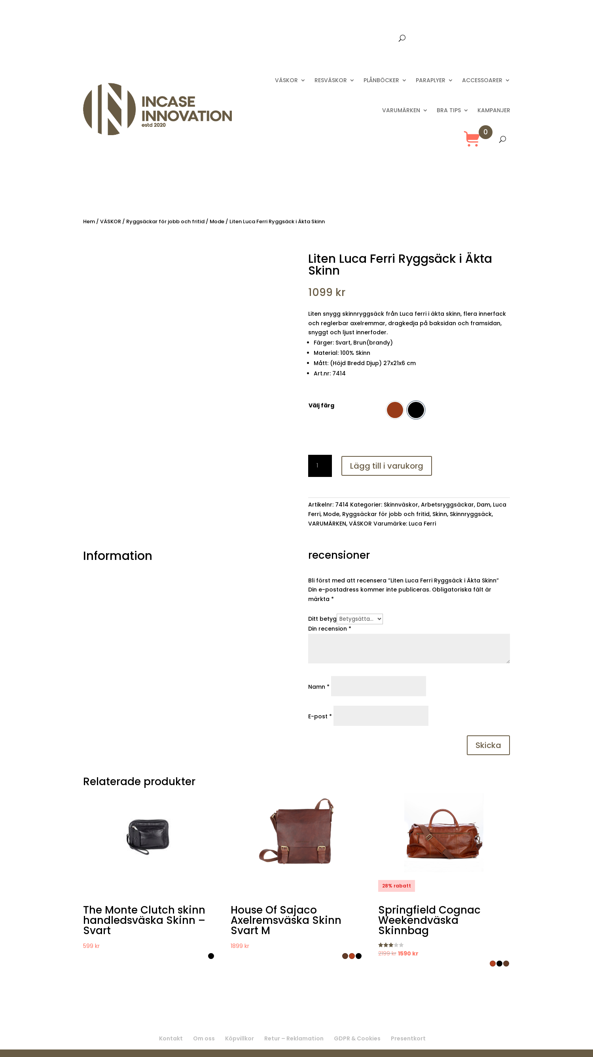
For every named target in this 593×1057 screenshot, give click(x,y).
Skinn (439, 514)
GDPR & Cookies (357, 1038)
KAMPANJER (493, 110)
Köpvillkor (239, 1038)
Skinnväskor (401, 505)
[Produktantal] (320, 466)
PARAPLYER (430, 80)
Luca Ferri (422, 524)
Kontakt (171, 1038)
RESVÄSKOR (330, 80)
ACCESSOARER (482, 80)
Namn (319, 687)
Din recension (329, 629)
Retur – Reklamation (294, 1038)
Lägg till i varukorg (386, 465)
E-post (320, 716)
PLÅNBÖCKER (381, 80)
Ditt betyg (322, 619)
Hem (89, 221)
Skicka (488, 745)
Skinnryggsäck (471, 514)
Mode (217, 221)
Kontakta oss (332, 38)
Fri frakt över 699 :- (211, 38)
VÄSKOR (286, 80)
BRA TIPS (449, 110)
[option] (395, 410)
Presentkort (377, 38)
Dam (483, 505)
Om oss (204, 1038)
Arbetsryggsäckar (447, 505)
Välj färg (321, 405)
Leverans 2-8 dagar (276, 38)
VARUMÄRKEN (401, 110)
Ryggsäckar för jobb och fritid (165, 221)
